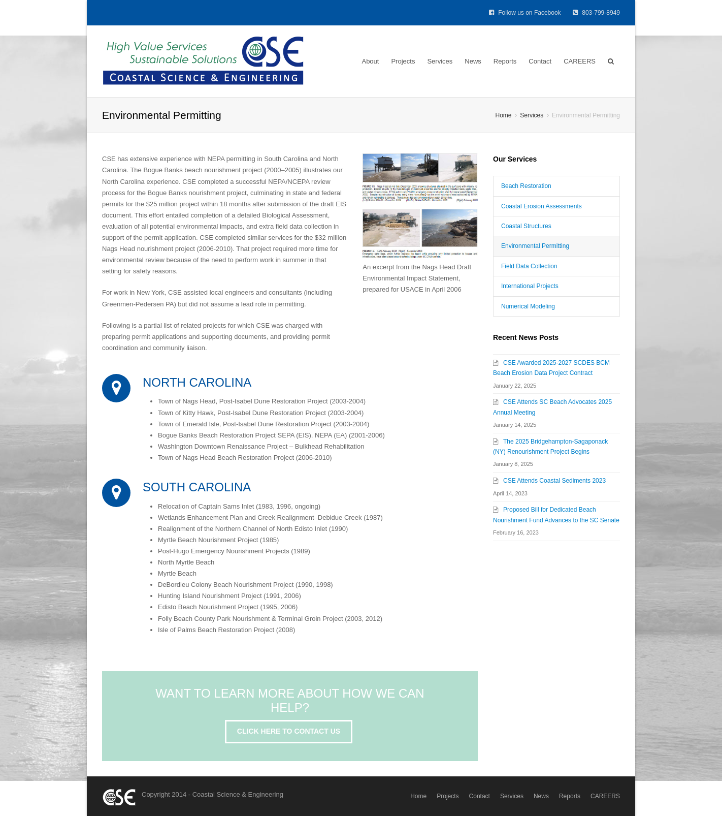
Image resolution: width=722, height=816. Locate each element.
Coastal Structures (526, 226)
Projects (403, 61)
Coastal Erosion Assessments (541, 206)
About (370, 61)
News (473, 61)
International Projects (530, 286)
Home (418, 796)
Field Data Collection (529, 266)
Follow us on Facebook (526, 12)
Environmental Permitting (535, 245)
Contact (540, 61)
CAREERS (580, 61)
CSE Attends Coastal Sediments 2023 (554, 480)
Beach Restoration (526, 186)
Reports (505, 61)
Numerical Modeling (528, 306)
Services (439, 61)
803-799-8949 (596, 12)
